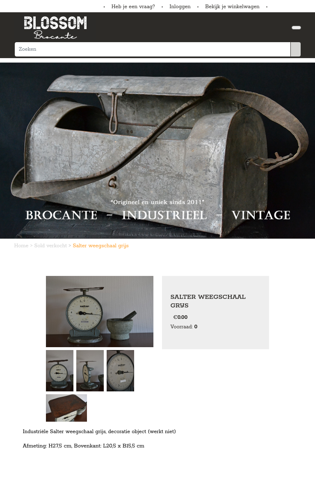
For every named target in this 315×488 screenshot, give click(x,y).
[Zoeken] (152, 49)
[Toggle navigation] (296, 27)
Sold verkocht (51, 246)
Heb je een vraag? (133, 7)
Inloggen (179, 7)
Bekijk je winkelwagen (232, 7)
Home (22, 246)
